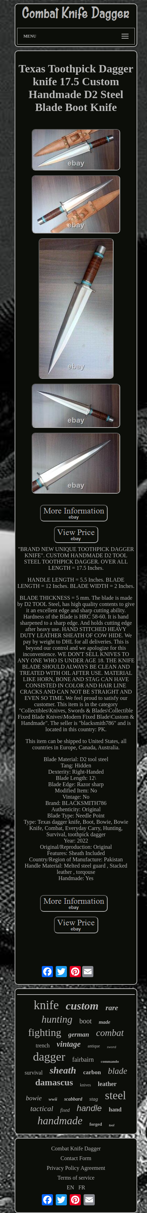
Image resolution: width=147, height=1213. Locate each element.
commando (110, 1061)
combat (110, 1033)
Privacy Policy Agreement (76, 1168)
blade (117, 1071)
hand (115, 1109)
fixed (65, 1110)
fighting (44, 1032)
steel (115, 1095)
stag (93, 1099)
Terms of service (75, 1178)
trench (43, 1045)
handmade (60, 1121)
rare (112, 1008)
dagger (49, 1056)
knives (85, 1085)
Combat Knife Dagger (76, 1148)
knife (46, 1005)
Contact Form (76, 1158)
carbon (92, 1072)
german (78, 1034)
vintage (69, 1044)
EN (70, 1187)
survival (34, 1073)
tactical (41, 1108)
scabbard (73, 1099)
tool (112, 1125)
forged (96, 1124)
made (104, 1022)
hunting (56, 1019)
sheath (62, 1070)
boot (85, 1021)
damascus (54, 1082)
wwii (53, 1099)
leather (107, 1083)
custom (82, 1005)
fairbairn (83, 1059)
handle (89, 1108)
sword (111, 1047)
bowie (33, 1098)
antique (94, 1046)
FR (81, 1187)
